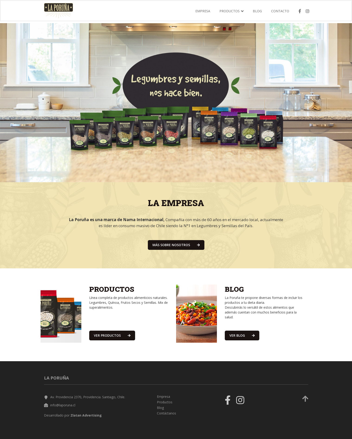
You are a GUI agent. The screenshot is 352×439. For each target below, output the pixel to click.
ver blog (242, 335)
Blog (257, 12)
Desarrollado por (73, 415)
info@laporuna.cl (62, 405)
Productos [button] (231, 12)
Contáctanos (166, 413)
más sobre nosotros (176, 245)
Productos (164, 402)
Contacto (280, 12)
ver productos (112, 335)
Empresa (202, 12)
